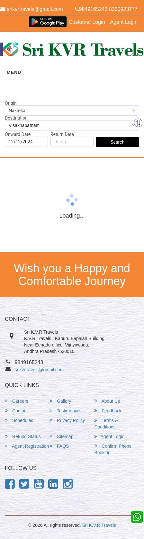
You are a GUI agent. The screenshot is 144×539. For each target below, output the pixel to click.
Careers (16, 401)
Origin (11, 103)
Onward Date (18, 134)
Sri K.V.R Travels (99, 525)
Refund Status (23, 436)
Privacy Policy (67, 420)
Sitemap (61, 436)
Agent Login (124, 22)
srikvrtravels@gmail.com (39, 369)
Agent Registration (27, 446)
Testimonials (66, 410)
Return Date (62, 134)
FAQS (59, 446)
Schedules (19, 420)
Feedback (107, 410)
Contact (16, 410)
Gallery (60, 401)
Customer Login (87, 22)
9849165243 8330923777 (106, 9)
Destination (16, 118)
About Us (107, 401)
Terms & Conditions (106, 423)
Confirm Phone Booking (112, 449)
